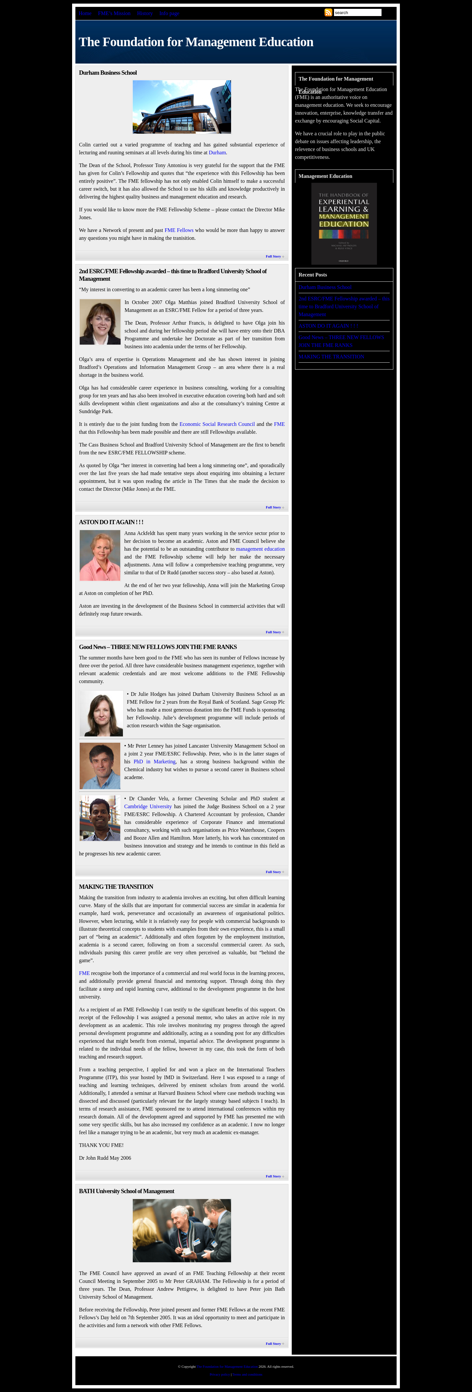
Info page (169, 13)
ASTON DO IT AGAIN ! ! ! (111, 522)
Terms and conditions (247, 1374)
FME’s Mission (114, 13)
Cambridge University (148, 806)
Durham (217, 152)
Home (85, 13)
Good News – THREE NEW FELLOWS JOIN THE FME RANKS (158, 646)
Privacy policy (220, 1374)
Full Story (273, 256)
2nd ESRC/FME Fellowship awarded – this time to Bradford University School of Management (344, 306)
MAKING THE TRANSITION (116, 886)
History (145, 13)
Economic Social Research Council (217, 424)
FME (279, 424)
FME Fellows (179, 230)
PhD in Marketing (155, 761)
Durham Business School (108, 72)
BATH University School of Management (126, 1191)
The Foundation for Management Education (227, 1366)
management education (260, 549)
